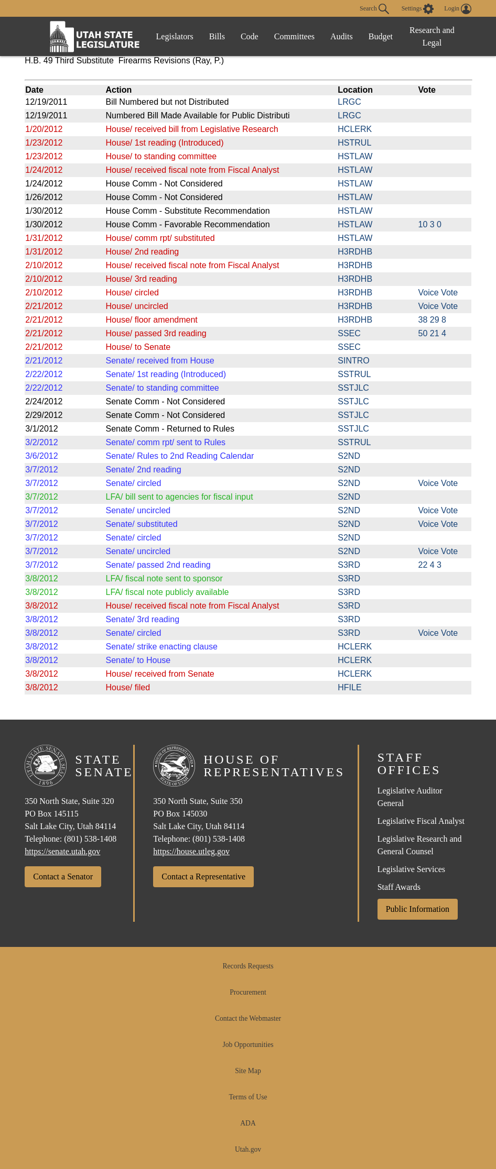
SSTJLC (353, 387)
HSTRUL (354, 142)
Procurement (248, 992)
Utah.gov (248, 1149)
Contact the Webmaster (248, 1018)
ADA (247, 1123)
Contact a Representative (203, 876)
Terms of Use (248, 1097)
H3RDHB (355, 251)
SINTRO (353, 360)
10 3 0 (429, 224)
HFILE (349, 687)
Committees (294, 36)
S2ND (349, 455)
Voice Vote (438, 292)
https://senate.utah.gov (62, 851)
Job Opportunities (247, 1045)
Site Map (248, 1071)
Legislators (174, 36)
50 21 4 (432, 333)
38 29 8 (432, 319)
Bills (217, 36)
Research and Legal (432, 36)
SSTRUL (354, 374)
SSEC (349, 333)
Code (249, 36)
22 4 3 (429, 564)
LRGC (349, 101)
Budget (381, 36)
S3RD (349, 564)
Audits (341, 36)
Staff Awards (399, 887)
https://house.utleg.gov (191, 851)
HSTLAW (355, 156)
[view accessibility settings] (417, 9)
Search (374, 9)
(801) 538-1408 (90, 838)
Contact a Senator (63, 876)
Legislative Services (411, 869)
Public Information (417, 909)
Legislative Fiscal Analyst (421, 821)
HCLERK (355, 129)
